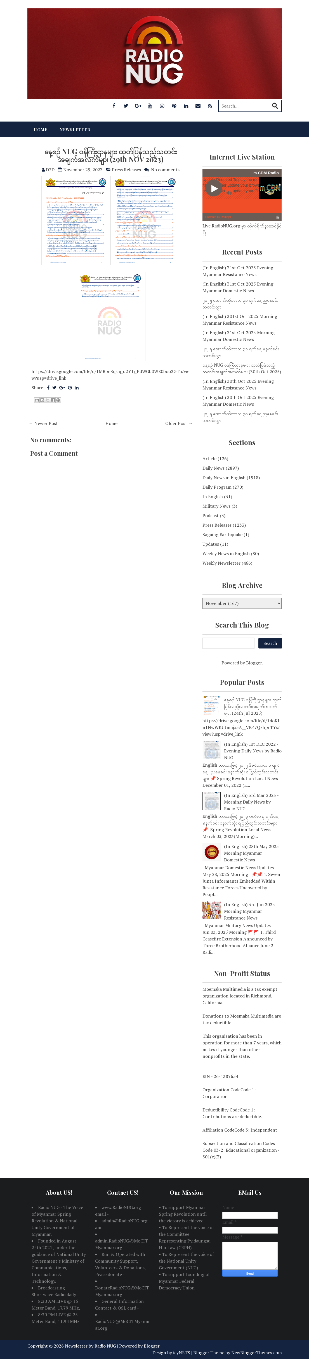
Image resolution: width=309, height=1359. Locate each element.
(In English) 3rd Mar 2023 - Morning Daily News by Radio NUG (251, 802)
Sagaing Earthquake (222, 534)
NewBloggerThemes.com (256, 1353)
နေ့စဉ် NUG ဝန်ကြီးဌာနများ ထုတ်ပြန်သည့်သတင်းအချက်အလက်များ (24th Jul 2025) (253, 706)
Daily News (213, 468)
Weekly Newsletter (221, 563)
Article (209, 458)
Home (41, 129)
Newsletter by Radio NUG (90, 1346)
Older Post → (179, 423)
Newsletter (75, 129)
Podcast (210, 515)
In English (212, 496)
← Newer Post (43, 423)
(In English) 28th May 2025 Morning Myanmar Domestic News (251, 853)
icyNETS (181, 1353)
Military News (216, 506)
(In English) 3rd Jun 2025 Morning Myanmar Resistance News (249, 911)
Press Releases (126, 170)
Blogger (254, 663)
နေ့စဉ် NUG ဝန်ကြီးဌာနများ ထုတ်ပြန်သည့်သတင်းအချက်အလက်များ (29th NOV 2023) (110, 155)
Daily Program (217, 487)
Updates (210, 544)
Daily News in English (224, 477)
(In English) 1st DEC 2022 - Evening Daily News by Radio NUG (253, 751)
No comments (165, 170)
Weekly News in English (226, 553)
